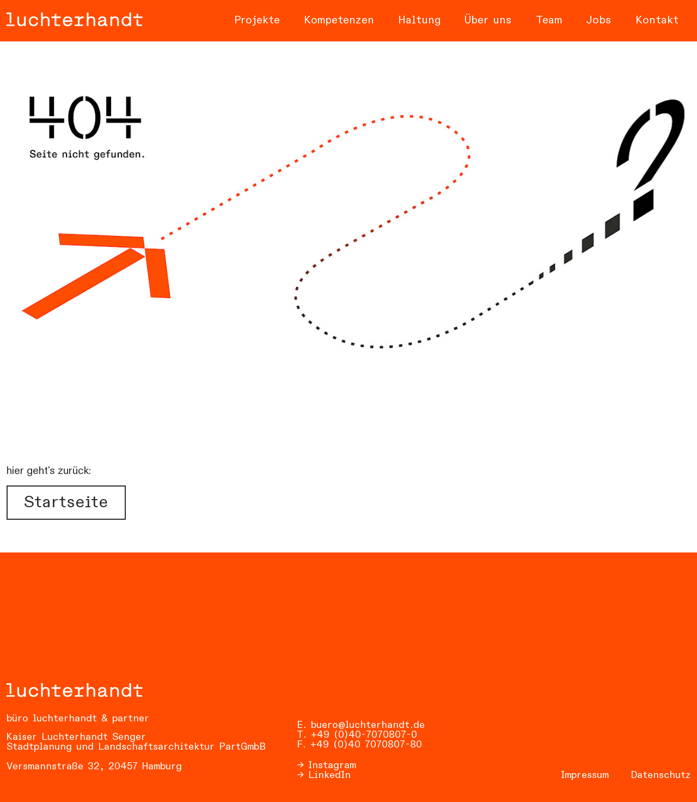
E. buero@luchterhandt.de (361, 725)
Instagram (332, 765)
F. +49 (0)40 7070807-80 (359, 745)
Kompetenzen (339, 20)
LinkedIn (329, 775)
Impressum (585, 775)
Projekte (257, 20)
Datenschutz (660, 775)
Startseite (66, 503)
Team (549, 20)
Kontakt (656, 20)
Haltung (419, 20)
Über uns (488, 20)
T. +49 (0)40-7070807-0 (357, 735)
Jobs (599, 20)
